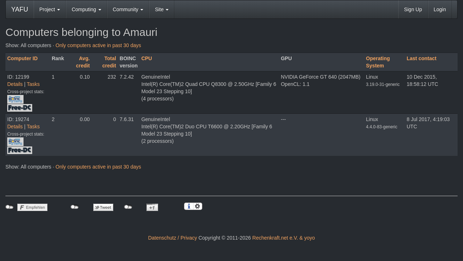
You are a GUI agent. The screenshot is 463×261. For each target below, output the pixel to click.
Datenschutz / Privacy (172, 238)
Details (15, 84)
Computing (86, 9)
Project (49, 9)
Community (128, 9)
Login (440, 9)
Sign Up (413, 9)
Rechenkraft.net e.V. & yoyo (283, 238)
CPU (146, 58)
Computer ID (22, 58)
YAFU (19, 9)
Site (162, 9)
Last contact (421, 58)
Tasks (33, 84)
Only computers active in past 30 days (98, 45)
